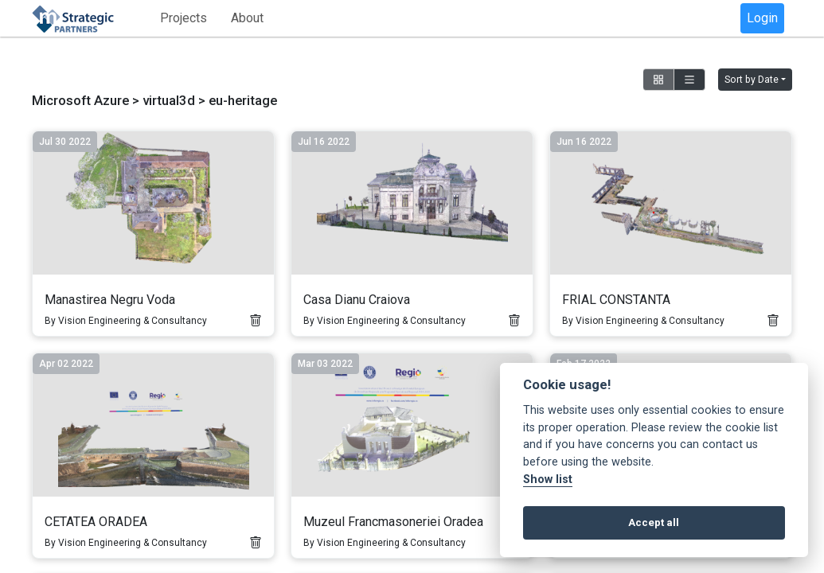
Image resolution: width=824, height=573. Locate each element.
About (247, 17)
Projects (183, 17)
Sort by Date (751, 79)
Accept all (653, 522)
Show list (547, 479)
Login (762, 17)
